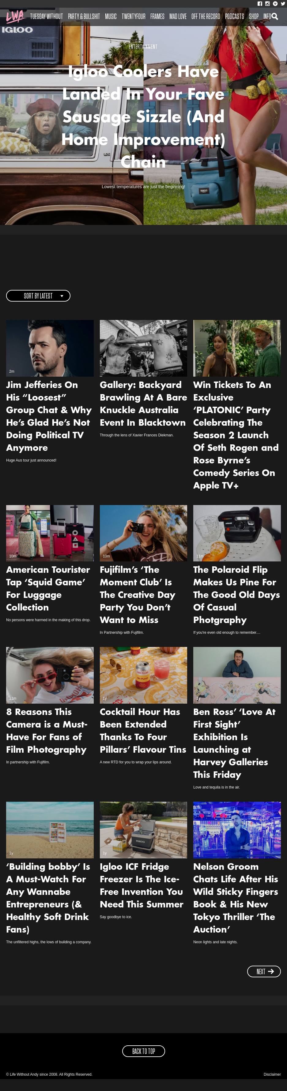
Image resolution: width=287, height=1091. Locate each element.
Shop (254, 17)
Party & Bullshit (84, 17)
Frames (157, 17)
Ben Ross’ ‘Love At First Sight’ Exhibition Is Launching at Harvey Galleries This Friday (234, 756)
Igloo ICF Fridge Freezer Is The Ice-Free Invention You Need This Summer (141, 898)
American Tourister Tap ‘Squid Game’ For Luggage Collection (48, 601)
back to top (143, 1063)
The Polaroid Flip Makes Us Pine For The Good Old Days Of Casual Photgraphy (236, 607)
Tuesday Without (46, 17)
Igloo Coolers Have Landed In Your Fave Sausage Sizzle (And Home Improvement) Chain (143, 124)
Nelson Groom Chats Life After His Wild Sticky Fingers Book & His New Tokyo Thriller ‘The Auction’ (235, 911)
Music (111, 17)
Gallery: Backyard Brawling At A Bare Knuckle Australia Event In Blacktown (143, 416)
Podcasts (234, 17)
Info (267, 17)
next (265, 984)
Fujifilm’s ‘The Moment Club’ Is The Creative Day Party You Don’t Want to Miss (137, 607)
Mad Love (178, 17)
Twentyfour (133, 17)
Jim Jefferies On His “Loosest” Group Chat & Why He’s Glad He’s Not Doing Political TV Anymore (49, 429)
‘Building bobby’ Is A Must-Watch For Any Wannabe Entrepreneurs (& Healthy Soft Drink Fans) (48, 911)
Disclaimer (272, 1086)
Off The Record (205, 17)
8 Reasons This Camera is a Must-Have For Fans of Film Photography (47, 743)
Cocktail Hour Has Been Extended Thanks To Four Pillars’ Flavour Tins (143, 743)
